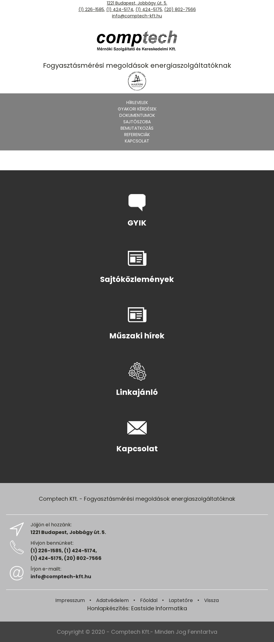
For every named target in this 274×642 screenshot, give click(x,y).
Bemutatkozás (137, 128)
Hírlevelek (137, 102)
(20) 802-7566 (180, 9)
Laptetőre (181, 600)
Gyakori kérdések (137, 109)
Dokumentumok (137, 115)
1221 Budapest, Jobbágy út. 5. (137, 3)
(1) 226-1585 (91, 9)
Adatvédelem (112, 600)
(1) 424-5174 (119, 9)
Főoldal (148, 600)
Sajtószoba (137, 122)
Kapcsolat (137, 141)
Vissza (211, 600)
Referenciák (137, 135)
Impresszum (70, 600)
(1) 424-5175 (148, 9)
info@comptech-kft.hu (137, 16)
